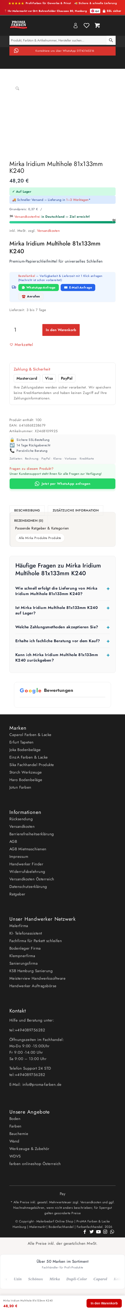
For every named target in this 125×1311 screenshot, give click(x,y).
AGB (13, 841)
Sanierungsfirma (23, 963)
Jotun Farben (20, 787)
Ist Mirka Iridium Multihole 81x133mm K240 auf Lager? (56, 610)
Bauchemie (18, 1133)
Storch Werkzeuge (25, 772)
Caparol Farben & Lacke (30, 734)
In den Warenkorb (61, 329)
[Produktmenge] (15, 329)
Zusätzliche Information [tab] (76, 510)
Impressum (18, 856)
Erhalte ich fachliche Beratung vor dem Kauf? (57, 641)
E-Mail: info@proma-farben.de (35, 1084)
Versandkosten (48, 230)
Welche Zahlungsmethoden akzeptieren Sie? (56, 627)
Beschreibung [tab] (27, 510)
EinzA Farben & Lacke (28, 757)
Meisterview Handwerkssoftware (37, 978)
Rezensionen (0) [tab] (28, 520)
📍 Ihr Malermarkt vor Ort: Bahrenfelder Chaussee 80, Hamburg (45, 11)
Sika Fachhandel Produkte (31, 764)
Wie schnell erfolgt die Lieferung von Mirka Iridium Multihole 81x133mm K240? (56, 590)
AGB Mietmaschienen (27, 849)
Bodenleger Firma (25, 948)
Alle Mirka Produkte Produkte (40, 538)
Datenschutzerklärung (28, 886)
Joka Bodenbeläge (25, 749)
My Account (75, 25)
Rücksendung (21, 819)
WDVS (15, 1156)
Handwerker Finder (26, 864)
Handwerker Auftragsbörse (33, 986)
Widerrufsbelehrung (27, 871)
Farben (15, 1126)
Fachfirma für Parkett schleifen (35, 940)
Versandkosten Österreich (31, 879)
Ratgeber (17, 894)
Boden (15, 1118)
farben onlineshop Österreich (35, 1163)
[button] (21, 345)
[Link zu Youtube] (98, 1234)
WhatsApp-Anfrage (41, 287)
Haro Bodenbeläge (25, 779)
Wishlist (86, 25)
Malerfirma (18, 925)
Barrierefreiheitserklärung (31, 834)
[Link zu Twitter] (91, 1234)
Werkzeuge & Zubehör (29, 1148)
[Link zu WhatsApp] (112, 1234)
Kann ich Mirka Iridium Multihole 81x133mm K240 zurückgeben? (56, 657)
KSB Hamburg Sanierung (31, 971)
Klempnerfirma (22, 955)
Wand (14, 1141)
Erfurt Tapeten (21, 742)
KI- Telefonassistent (25, 933)
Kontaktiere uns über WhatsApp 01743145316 (64, 51)
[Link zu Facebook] (84, 1234)
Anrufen (33, 296)
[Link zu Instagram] (105, 1234)
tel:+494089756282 (27, 1030)
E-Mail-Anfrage (80, 287)
